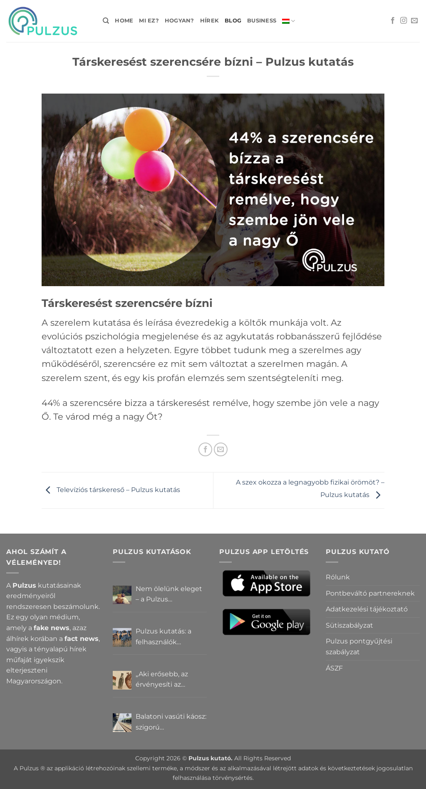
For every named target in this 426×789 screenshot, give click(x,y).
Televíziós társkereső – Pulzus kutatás (111, 490)
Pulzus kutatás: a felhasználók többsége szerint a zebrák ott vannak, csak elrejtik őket (167, 637)
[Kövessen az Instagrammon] (403, 21)
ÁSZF (334, 668)
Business (261, 20)
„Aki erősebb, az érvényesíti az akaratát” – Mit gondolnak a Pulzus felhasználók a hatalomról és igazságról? (168, 680)
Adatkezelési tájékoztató (367, 609)
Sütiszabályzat (349, 625)
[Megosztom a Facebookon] (205, 449)
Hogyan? (179, 20)
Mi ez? (149, 20)
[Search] (106, 21)
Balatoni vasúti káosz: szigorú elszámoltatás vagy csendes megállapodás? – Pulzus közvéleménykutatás (171, 722)
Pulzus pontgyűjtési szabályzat (359, 646)
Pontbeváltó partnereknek (370, 593)
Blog (233, 20)
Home (124, 20)
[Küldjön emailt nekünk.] (414, 21)
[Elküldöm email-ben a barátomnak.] (221, 449)
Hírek (209, 20)
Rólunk (338, 577)
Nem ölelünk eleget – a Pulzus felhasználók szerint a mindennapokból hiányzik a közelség (171, 595)
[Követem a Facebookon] (392, 21)
